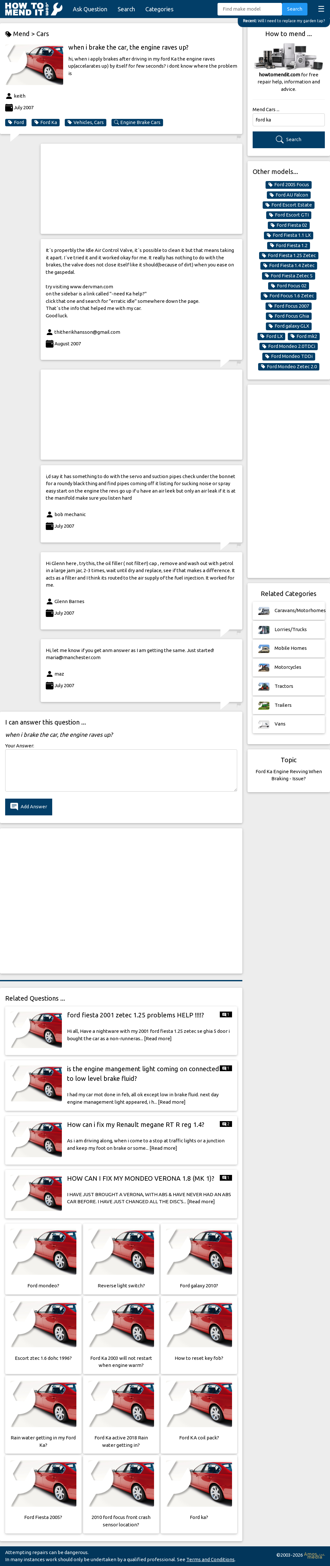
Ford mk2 (303, 336)
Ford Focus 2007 (288, 306)
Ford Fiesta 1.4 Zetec (289, 265)
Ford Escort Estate (288, 205)
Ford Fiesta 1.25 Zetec (289, 255)
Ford (16, 122)
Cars (42, 33)
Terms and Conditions (210, 1559)
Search (126, 9)
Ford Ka (45, 122)
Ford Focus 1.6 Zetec (288, 296)
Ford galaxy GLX (288, 326)
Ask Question (90, 9)
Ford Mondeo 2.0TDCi (288, 346)
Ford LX (271, 336)
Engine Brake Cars (137, 122)
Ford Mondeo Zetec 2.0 (289, 367)
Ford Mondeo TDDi (289, 356)
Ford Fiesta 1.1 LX (289, 235)
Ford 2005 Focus (288, 184)
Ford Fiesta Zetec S (289, 276)
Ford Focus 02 (288, 286)
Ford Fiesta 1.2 (288, 245)
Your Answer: (19, 745)
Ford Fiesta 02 (288, 225)
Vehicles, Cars (85, 122)
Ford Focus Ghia (288, 316)
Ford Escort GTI (289, 215)
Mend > (20, 34)
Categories (159, 9)
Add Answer (28, 806)
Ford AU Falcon (288, 195)
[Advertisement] (141, 189)
